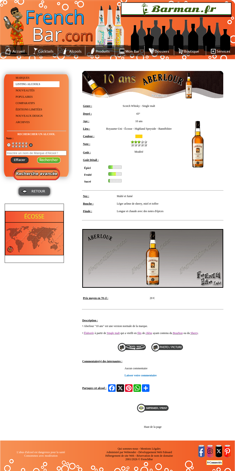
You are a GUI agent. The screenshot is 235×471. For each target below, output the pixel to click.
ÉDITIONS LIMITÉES (29, 109)
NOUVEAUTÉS (25, 90)
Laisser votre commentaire (141, 375)
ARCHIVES (23, 122)
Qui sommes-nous (128, 448)
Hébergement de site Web (119, 455)
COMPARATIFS (25, 103)
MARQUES (23, 77)
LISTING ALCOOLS (28, 84)
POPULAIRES (24, 96)
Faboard (167, 452)
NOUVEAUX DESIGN (29, 115)
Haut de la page (153, 426)
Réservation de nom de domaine (155, 455)
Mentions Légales (151, 448)
